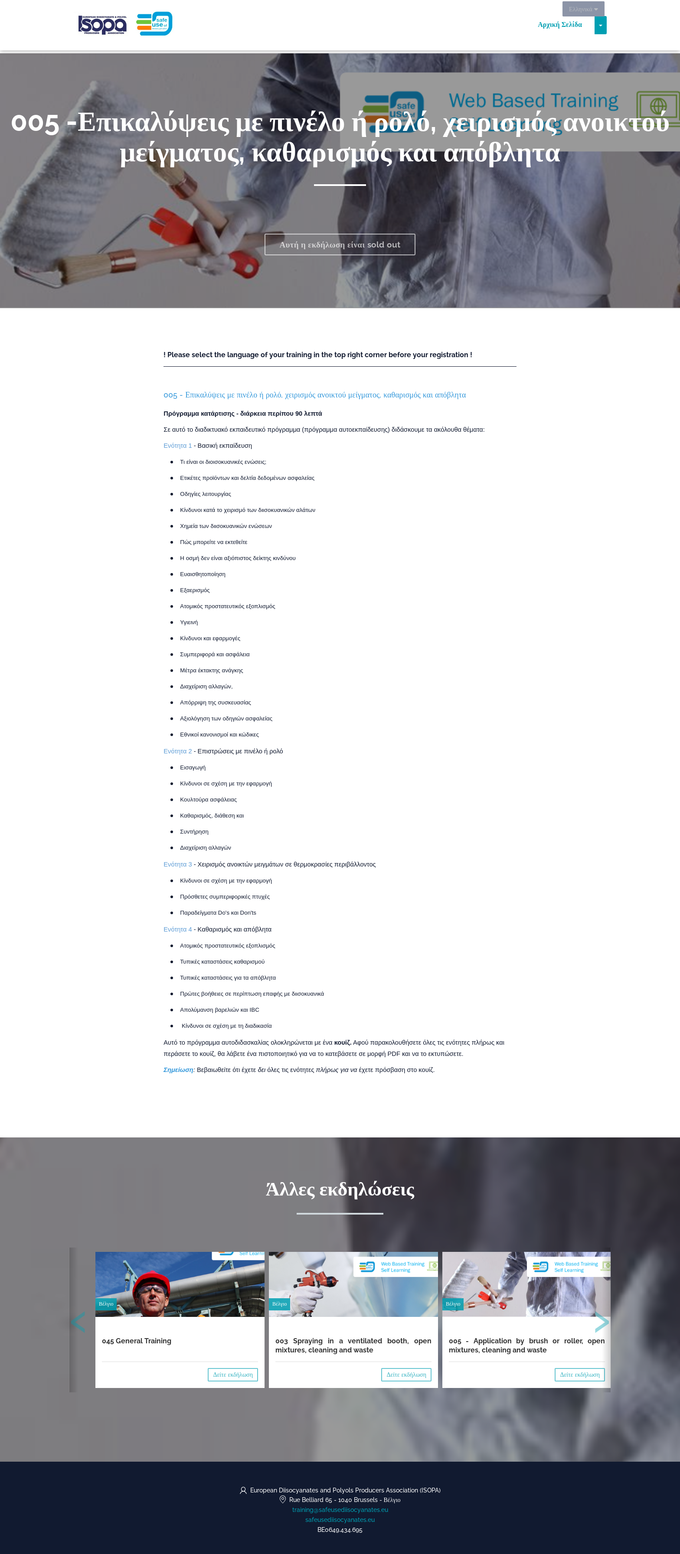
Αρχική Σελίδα (560, 26)
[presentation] (78, 1323)
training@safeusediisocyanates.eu (340, 1509)
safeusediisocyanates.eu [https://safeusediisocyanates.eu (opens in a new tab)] (340, 1519)
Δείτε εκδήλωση (233, 1374)
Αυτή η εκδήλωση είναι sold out (340, 244)
